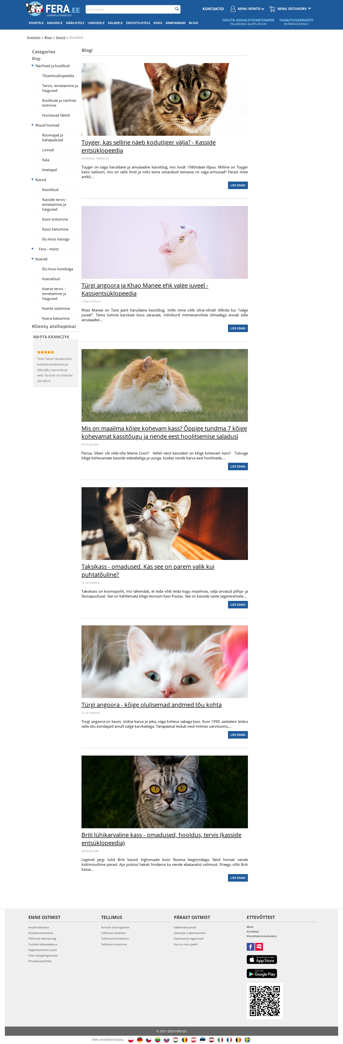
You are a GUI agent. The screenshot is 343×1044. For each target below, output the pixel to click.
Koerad (41, 258)
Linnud (48, 149)
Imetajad (49, 169)
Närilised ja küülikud (52, 65)
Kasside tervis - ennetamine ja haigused (54, 204)
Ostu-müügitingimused (42, 955)
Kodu (158, 23)
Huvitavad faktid (56, 115)
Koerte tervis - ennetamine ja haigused (54, 293)
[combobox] (133, 9)
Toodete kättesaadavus (42, 944)
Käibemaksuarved (185, 927)
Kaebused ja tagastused (189, 938)
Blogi (193, 23)
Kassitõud (50, 189)
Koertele (36, 23)
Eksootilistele (138, 23)
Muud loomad (47, 125)
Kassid (40, 179)
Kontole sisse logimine (115, 927)
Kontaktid (213, 8)
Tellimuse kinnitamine (115, 938)
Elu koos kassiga (55, 239)
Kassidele (55, 23)
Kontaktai (253, 931)
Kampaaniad (176, 23)
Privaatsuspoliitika (39, 961)
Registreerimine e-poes (42, 950)
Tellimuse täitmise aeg (42, 938)
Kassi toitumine (55, 219)
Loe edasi (237, 185)
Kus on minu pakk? (186, 944)
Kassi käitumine (55, 229)
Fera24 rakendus (38, 927)
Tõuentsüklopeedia (58, 75)
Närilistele (75, 23)
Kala (45, 159)
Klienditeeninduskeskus (262, 936)
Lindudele (96, 23)
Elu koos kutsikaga (57, 268)
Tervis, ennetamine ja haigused (60, 88)
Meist (250, 927)
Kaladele (115, 23)
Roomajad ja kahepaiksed (52, 137)
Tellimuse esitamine (113, 933)
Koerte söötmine (56, 308)
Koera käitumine (56, 318)
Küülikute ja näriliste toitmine (59, 103)
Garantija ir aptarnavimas (189, 933)
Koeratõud (51, 278)
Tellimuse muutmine (114, 944)
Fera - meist (48, 249)
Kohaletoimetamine (40, 933)
